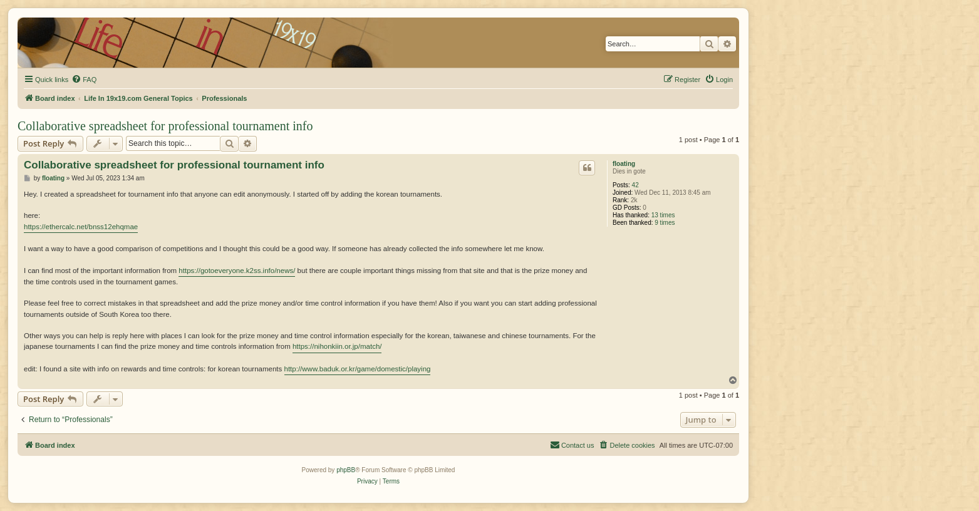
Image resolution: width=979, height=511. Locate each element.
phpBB (345, 470)
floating (624, 163)
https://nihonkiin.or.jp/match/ (337, 346)
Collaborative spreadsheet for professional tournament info (165, 126)
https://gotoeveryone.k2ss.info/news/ (237, 270)
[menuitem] (83, 79)
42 (635, 185)
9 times (665, 222)
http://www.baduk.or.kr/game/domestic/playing (357, 369)
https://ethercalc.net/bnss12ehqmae (81, 226)
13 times (663, 215)
